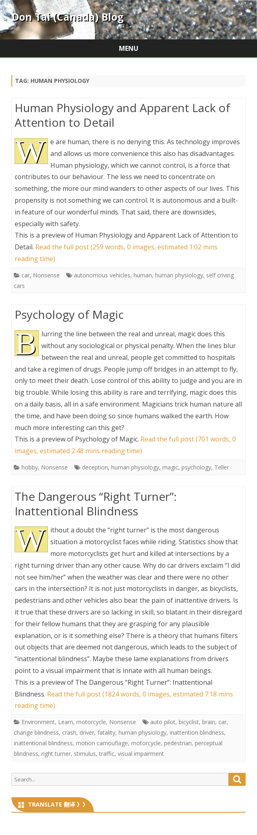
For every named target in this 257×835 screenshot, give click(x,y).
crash (69, 732)
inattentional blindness (43, 743)
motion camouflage (102, 743)
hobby (30, 467)
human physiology (179, 275)
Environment (38, 722)
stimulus (85, 753)
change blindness (36, 732)
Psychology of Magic (69, 314)
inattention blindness (197, 732)
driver (87, 732)
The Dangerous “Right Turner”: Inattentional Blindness (96, 504)
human (143, 275)
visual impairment (141, 753)
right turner (56, 753)
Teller (221, 467)
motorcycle (91, 722)
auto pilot (162, 722)
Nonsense (46, 275)
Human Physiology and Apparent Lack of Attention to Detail (122, 115)
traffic (106, 753)
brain (208, 722)
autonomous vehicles (102, 275)
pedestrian (178, 743)
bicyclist (189, 722)
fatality (106, 732)
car (26, 275)
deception (95, 467)
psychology (196, 467)
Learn (65, 722)
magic (170, 467)
